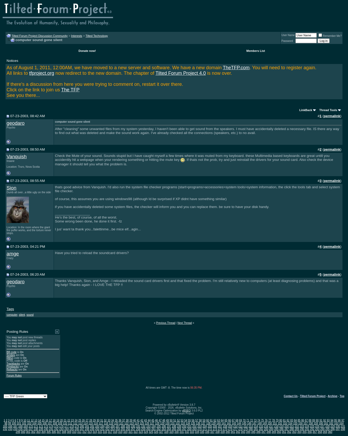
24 (76, 420)
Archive (332, 396)
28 (90, 420)
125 (142, 423)
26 (83, 420)
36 (120, 420)
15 (43, 420)
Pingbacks (13, 366)
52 (178, 420)
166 (10, 426)
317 (110, 431)
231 (343, 426)
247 (82, 429)
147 (254, 423)
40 (134, 420)
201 (189, 426)
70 (244, 420)
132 (178, 423)
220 (286, 426)
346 (258, 431)
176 (61, 426)
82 (287, 420)
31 (101, 420)
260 (148, 429)
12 (32, 420)
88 (310, 420)
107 (50, 423)
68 (237, 420)
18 (54, 420)
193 (148, 426)
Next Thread (184, 322)
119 (111, 423)
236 (25, 429)
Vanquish (17, 156)
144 (239, 423)
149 (265, 423)
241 (51, 429)
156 (300, 423)
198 (174, 426)
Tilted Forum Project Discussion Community (40, 35)
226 (317, 426)
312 (84, 431)
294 (322, 429)
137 (203, 423)
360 (330, 431)
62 (214, 420)
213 (251, 426)
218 (276, 426)
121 (121, 423)
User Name (288, 35)
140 (218, 423)
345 (253, 431)
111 (70, 423)
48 (163, 420)
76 (266, 420)
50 (171, 420)
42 (141, 420)
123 (131, 423)
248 (87, 429)
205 (210, 426)
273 (215, 429)
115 (91, 423)
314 (95, 431)
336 (207, 431)
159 (316, 423)
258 (138, 429)
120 (116, 423)
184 (102, 426)
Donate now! (87, 50)
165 (5, 426)
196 (164, 426)
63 (218, 420)
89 (313, 420)
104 (34, 423)
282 (261, 429)
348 (269, 431)
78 (273, 420)
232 (5, 429)
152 (280, 423)
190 (133, 426)
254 (118, 429)
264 (169, 429)
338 (217, 431)
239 (41, 429)
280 (251, 429)
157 (305, 423)
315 (100, 431)
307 (59, 431)
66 (229, 420)
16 (46, 420)
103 (29, 423)
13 (35, 420)
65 (225, 420)
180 (82, 426)
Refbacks (12, 369)
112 (75, 423)
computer (12, 314)
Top (342, 396)
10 (24, 420)
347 (263, 431)
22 (68, 420)
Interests (76, 35)
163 (336, 423)
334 (197, 431)
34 (112, 420)
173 (46, 426)
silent (22, 314)
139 (213, 423)
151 (275, 423)
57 (196, 420)
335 (202, 431)
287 (286, 429)
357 (315, 431)
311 (79, 431)
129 (162, 423)
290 (302, 429)
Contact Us (291, 396)
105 (39, 423)
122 (126, 423)
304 (43, 431)
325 (151, 431)
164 (341, 423)
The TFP (70, 89)
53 (182, 420)
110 (65, 423)
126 (147, 423)
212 (245, 426)
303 (38, 431)
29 (94, 420)
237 (31, 429)
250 (97, 429)
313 (89, 431)
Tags (10, 309)
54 (185, 420)
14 (39, 420)
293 (317, 429)
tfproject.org (41, 73)
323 (141, 431)
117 (101, 423)
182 (92, 426)
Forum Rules (14, 375)
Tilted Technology (97, 35)
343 (243, 431)
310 (74, 431)
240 (46, 429)
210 (235, 426)
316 (105, 431)
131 (172, 423)
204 (204, 426)
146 (249, 423)
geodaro (15, 123)
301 (28, 431)
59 (203, 420)
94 (331, 420)
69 (240, 420)
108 (55, 423)
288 (291, 429)
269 (194, 429)
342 (238, 431)
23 (72, 420)
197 (169, 426)
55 (189, 420)
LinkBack (305, 110)
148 (259, 423)
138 (208, 423)
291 (307, 429)
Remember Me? (330, 35)
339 (223, 431)
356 (310, 431)
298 (343, 429)
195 (158, 426)
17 (50, 420)
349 (274, 431)
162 (331, 423)
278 (240, 429)
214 (256, 426)
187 (118, 426)
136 (198, 423)
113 (80, 423)
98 (5, 423)
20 (61, 420)
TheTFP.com (236, 67)
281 (256, 429)
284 (271, 429)
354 (299, 431)
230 (338, 426)
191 (138, 426)
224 (307, 426)
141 (224, 423)
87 (306, 420)
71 (247, 420)
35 (116, 420)
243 (61, 429)
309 (69, 431)
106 (44, 423)
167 (15, 426)
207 (220, 426)
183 (97, 426)
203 (199, 426)
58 (200, 420)
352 (289, 431)
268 (189, 429)
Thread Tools (328, 110)
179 (77, 426)
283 (266, 429)
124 (137, 423)
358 (320, 431)
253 (112, 429)
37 (123, 420)
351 (284, 431)
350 (279, 431)
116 (96, 423)
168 (20, 426)
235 (20, 429)
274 (220, 429)
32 (105, 420)
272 (210, 429)
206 (215, 426)
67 (233, 420)
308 (64, 431)
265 (174, 429)
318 (115, 431)
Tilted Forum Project (312, 396)
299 (18, 431)
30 (97, 420)
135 (193, 423)
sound (30, 314)
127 (152, 423)
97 (342, 420)
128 (157, 423)
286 (281, 429)
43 (145, 420)
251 (102, 429)
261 (153, 429)
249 (92, 429)
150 (270, 423)
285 (276, 429)
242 (56, 429)
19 (57, 420)
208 (225, 426)
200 (184, 426)
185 (107, 426)
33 (109, 420)
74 (258, 420)
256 (128, 429)
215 (261, 426)
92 (324, 420)
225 (312, 426)
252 (107, 429)
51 (174, 420)
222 (297, 426)
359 (325, 431)
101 (19, 423)
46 (156, 420)
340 (228, 431)
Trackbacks (13, 363)
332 (187, 431)
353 (294, 431)
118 (106, 423)
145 (244, 423)
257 (133, 429)
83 (291, 420)
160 (321, 423)
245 (71, 429)
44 (149, 420)
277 (235, 429)
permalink (332, 116)
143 (234, 423)
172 (41, 426)
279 (245, 429)
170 (31, 426)
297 (338, 429)
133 (183, 423)
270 (199, 429)
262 (158, 429)
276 (230, 429)
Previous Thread (165, 322)
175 (56, 426)
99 (9, 423)
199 (179, 426)
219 (281, 426)
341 (233, 431)
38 (127, 420)
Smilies (11, 355)
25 (79, 420)
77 (269, 420)
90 (317, 420)
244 (66, 429)
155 (295, 423)
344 (248, 431)
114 (85, 423)
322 (136, 431)
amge (13, 253)
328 (166, 431)
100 (14, 423)
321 (130, 431)
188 (123, 426)
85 (299, 420)
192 (143, 426)
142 (229, 423)
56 (193, 420)
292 (312, 429)
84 (295, 420)
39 (130, 420)
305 (49, 431)
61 (211, 420)
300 (23, 431)
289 (297, 429)
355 (304, 431)
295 (327, 429)
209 (230, 426)
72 (251, 420)
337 (212, 431)
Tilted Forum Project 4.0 (181, 73)
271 (204, 429)
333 (192, 431)
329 (171, 431)
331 (182, 431)
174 (51, 426)
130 (167, 423)
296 (332, 429)
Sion (11, 188)
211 (240, 426)
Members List (255, 50)
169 (25, 426)
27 (86, 420)
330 (176, 431)
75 (262, 420)
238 (36, 429)
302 (33, 431)
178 (71, 426)
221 (291, 426)
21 (65, 420)
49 (167, 420)
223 (302, 426)
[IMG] (10, 357)
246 (77, 429)
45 (152, 420)
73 (255, 420)
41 (138, 420)
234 (15, 429)
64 (222, 420)
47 (160, 420)
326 (156, 431)
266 (179, 429)
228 (327, 426)
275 (225, 429)
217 (271, 426)
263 (164, 429)
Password (287, 40)
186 (112, 426)
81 (284, 420)
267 (184, 429)
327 (161, 431)
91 (320, 420)
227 (322, 426)
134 (188, 423)
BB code (12, 352)
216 (266, 426)
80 (280, 420)
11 (28, 420)
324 (146, 431)
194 (153, 426)
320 (125, 431)
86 (302, 420)
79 (277, 420)
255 (123, 429)
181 (87, 426)
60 (207, 420)
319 (120, 431)
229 (332, 426)
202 (194, 426)
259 (143, 429)
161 (326, 423)
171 (36, 426)
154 (290, 423)
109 (60, 423)
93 (328, 420)
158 (311, 423)
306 (54, 431)
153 (285, 423)
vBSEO (186, 410)
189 (128, 426)
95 (335, 420)
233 (10, 429)
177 (66, 426)
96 (339, 420)
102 (24, 423)
